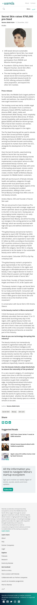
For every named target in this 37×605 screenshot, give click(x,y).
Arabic (4, 25)
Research (4, 559)
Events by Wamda (7, 563)
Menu (28, 9)
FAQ (3, 542)
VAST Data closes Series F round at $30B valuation (22, 435)
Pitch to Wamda (7, 585)
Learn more (6, 531)
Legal (3, 549)
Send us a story (6, 570)
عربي (33, 9)
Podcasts (4, 556)
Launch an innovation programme (12, 581)
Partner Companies (8, 545)
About (27, 3)
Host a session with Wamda (10, 574)
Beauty (14, 412)
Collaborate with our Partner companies (14, 577)
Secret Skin (5, 412)
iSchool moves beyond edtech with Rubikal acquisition (22, 445)
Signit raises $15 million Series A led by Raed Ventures (23, 455)
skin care (21, 412)
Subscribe (8, 489)
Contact (32, 3)
